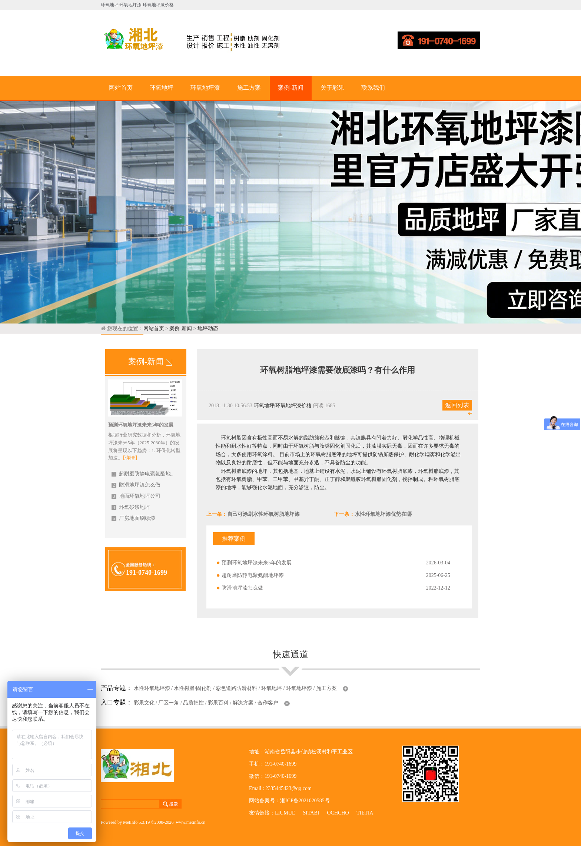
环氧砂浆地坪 (131, 507)
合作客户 (268, 703)
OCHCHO (338, 813)
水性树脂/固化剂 (193, 688)
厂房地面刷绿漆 (133, 518)
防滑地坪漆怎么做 (136, 485)
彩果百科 (218, 703)
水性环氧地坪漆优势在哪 (383, 514)
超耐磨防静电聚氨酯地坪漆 (253, 575)
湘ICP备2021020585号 (305, 800)
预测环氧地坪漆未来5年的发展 (257, 562)
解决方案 (243, 703)
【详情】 (130, 458)
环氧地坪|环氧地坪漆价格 (283, 405)
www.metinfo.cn (190, 822)
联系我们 (373, 87)
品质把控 (193, 703)
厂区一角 (168, 703)
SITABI (311, 813)
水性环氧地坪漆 (152, 688)
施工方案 (249, 87)
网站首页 (121, 87)
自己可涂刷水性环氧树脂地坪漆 (263, 514)
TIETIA (364, 813)
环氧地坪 (161, 87)
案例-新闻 (290, 87)
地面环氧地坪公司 (136, 496)
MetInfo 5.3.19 (136, 822)
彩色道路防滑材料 (236, 688)
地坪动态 (207, 328)
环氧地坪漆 (205, 87)
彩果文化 (144, 703)
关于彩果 (332, 87)
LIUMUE (285, 813)
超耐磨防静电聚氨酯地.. (142, 474)
